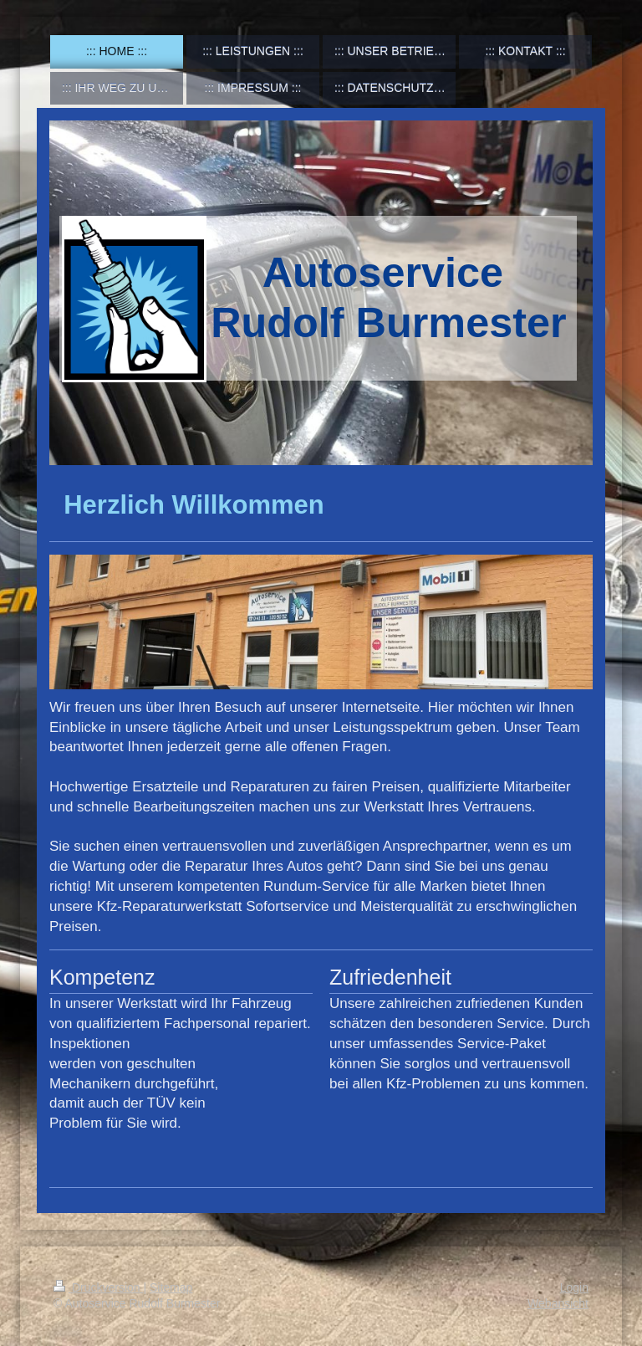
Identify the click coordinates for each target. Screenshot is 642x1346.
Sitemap (171, 1287)
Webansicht (557, 1303)
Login (574, 1287)
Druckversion (98, 1287)
